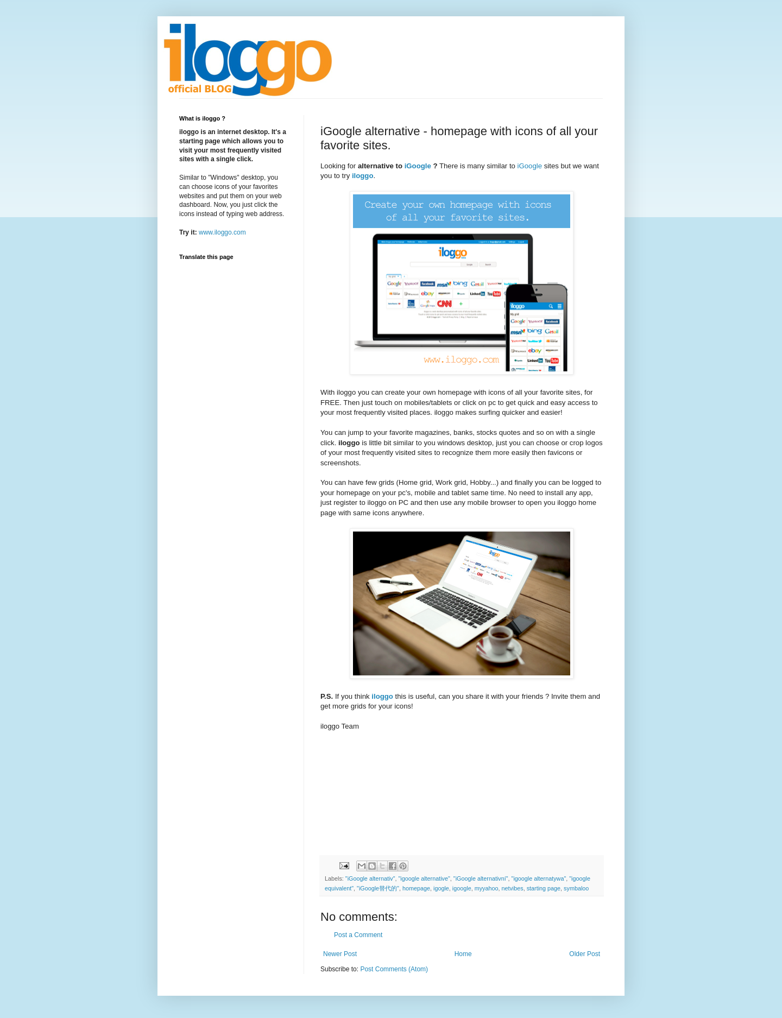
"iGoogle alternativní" (480, 878)
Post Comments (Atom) (394, 969)
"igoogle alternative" (424, 878)
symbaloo (576, 888)
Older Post (584, 954)
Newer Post (340, 954)
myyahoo (487, 888)
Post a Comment (358, 935)
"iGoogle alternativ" (370, 878)
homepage (416, 888)
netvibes (512, 888)
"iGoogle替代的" (378, 888)
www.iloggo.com (222, 232)
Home (463, 954)
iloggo (363, 176)
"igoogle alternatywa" (539, 878)
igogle (441, 888)
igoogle (461, 888)
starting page (543, 888)
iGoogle (418, 166)
